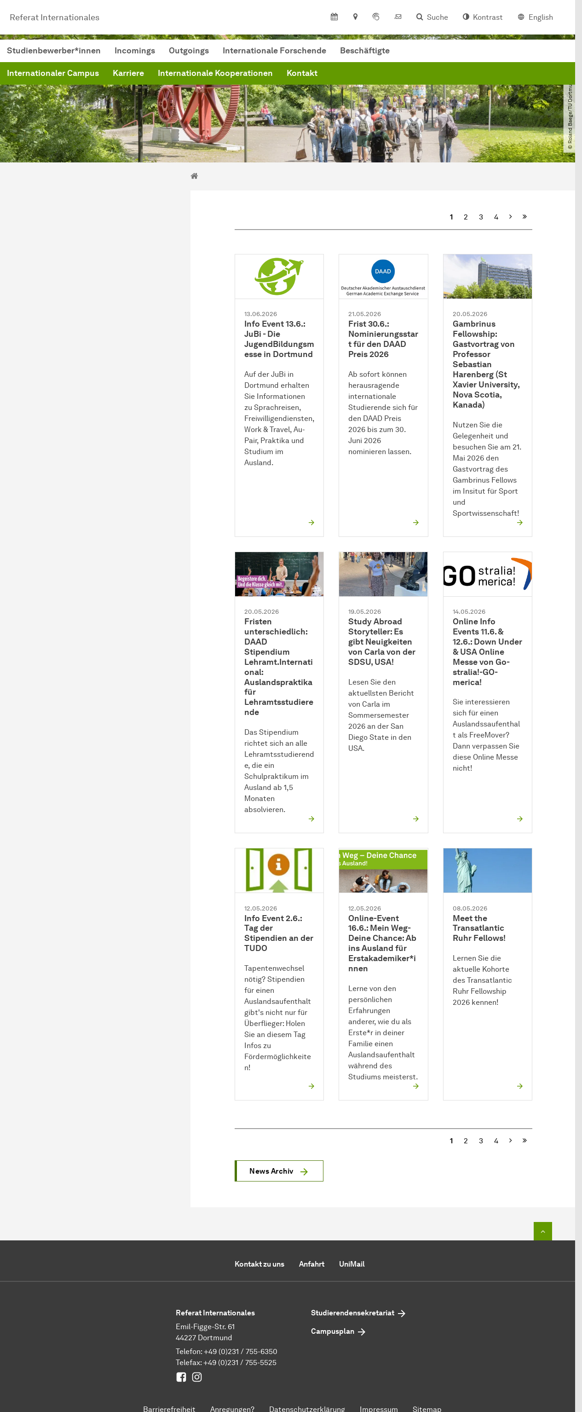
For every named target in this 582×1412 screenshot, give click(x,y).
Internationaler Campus (193, 75)
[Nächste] (510, 217)
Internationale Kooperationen (355, 75)
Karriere (268, 75)
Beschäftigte (505, 52)
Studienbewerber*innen (194, 52)
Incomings (274, 52)
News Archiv (271, 1171)
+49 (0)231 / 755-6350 (240, 1351)
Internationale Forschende (414, 52)
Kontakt (441, 75)
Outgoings (329, 52)
